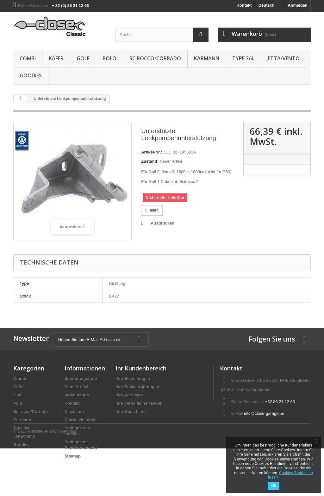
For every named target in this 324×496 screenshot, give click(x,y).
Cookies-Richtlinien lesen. (290, 475)
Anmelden (298, 5)
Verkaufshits (77, 395)
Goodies (31, 75)
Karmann (206, 58)
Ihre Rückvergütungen (137, 386)
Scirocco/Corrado (155, 58)
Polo (109, 58)
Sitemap (73, 456)
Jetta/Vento (283, 58)
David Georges (63, 478)
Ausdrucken (162, 223)
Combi (28, 58)
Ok (273, 486)
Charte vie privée (81, 419)
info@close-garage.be (264, 413)
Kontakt (244, 5)
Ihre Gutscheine (130, 411)
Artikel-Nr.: (151, 152)
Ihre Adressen (129, 395)
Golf (83, 58)
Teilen (152, 210)
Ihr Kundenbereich (140, 368)
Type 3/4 (242, 58)
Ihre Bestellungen (132, 378)
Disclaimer (75, 411)
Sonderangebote (81, 378)
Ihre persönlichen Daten (138, 403)
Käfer (56, 58)
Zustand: (150, 161)
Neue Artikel (76, 386)
